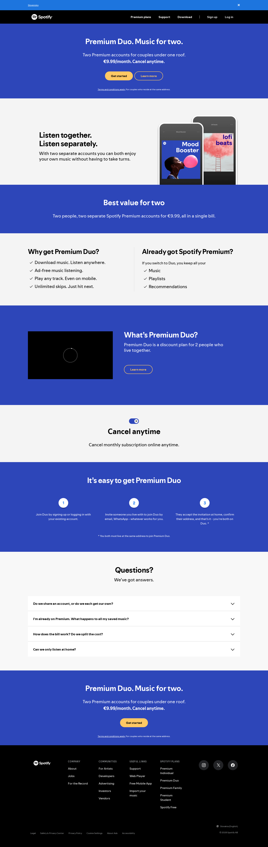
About (72, 768)
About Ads (112, 833)
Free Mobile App (141, 783)
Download (185, 17)
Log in (229, 17)
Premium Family (171, 788)
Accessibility (128, 833)
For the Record (78, 783)
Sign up (212, 17)
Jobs (71, 776)
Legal (33, 833)
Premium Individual (166, 770)
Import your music (138, 793)
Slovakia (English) (227, 826)
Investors (105, 791)
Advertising (106, 783)
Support (164, 17)
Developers (106, 776)
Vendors (104, 798)
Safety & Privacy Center (52, 833)
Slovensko (33, 5)
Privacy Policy (75, 833)
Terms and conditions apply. (111, 89)
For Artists (106, 768)
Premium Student (166, 797)
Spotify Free (168, 807)
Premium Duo (169, 780)
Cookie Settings (95, 833)
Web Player (137, 776)
